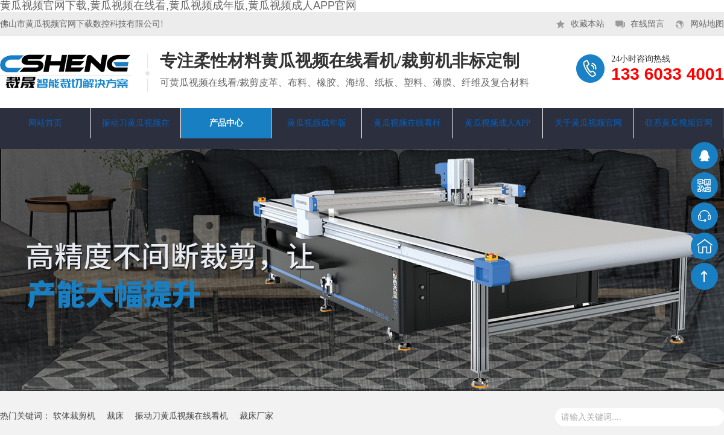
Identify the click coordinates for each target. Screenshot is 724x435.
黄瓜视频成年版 (316, 122)
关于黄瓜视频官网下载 (588, 128)
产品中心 (226, 122)
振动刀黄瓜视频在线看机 (136, 128)
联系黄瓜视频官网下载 (679, 128)
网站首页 (45, 122)
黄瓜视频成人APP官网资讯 (498, 128)
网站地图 (707, 23)
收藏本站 (588, 23)
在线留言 (647, 23)
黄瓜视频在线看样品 (407, 128)
